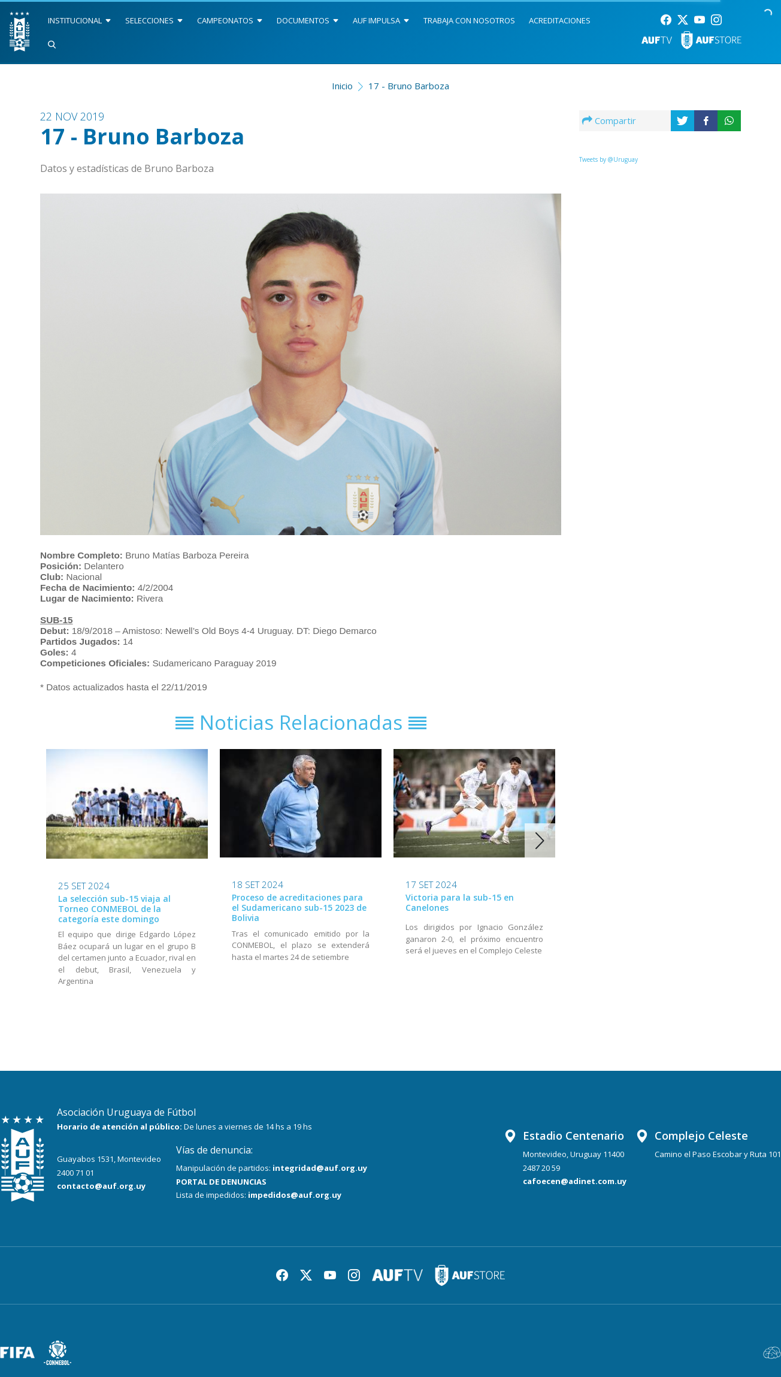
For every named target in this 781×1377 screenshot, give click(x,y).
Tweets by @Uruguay (608, 159)
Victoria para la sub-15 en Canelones (459, 902)
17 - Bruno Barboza (408, 86)
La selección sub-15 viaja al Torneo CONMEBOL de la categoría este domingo (114, 909)
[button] (540, 840)
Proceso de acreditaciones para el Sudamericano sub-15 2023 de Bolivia (299, 907)
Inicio (342, 86)
